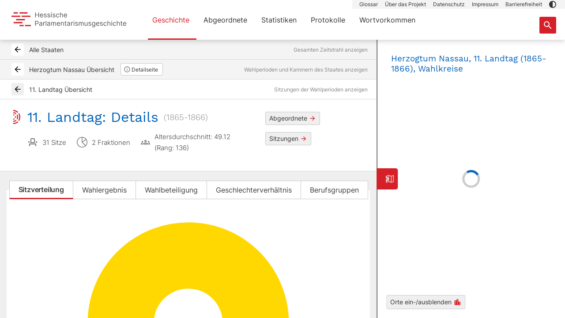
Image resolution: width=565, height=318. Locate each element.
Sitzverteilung (41, 189)
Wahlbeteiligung (171, 190)
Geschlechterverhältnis (254, 190)
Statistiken (279, 19)
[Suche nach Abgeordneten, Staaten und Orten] (547, 25)
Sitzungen (288, 138)
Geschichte (170, 19)
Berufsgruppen (334, 190)
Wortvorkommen (387, 19)
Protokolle (328, 19)
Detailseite (141, 69)
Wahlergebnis (104, 190)
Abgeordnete (225, 19)
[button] (552, 4)
